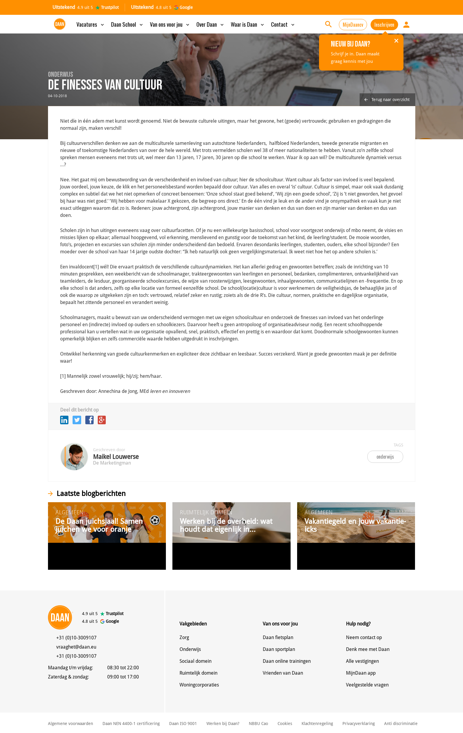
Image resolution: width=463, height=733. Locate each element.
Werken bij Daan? (222, 723)
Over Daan (210, 24)
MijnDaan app (361, 673)
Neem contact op (364, 637)
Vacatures (90, 24)
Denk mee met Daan (368, 649)
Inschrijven (384, 24)
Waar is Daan (248, 24)
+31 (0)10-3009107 (76, 638)
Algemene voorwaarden (70, 723)
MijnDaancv (353, 24)
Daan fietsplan (278, 637)
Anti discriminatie (401, 723)
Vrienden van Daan (283, 673)
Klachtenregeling (317, 723)
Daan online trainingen (287, 661)
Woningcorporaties (199, 685)
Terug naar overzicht (387, 99)
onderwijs (385, 456)
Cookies (285, 723)
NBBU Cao (258, 723)
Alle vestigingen (362, 661)
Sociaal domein (196, 661)
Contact (283, 24)
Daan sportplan (279, 649)
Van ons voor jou (170, 24)
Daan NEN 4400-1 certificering (131, 723)
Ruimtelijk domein (198, 673)
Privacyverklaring (358, 723)
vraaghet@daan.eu (76, 647)
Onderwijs (190, 649)
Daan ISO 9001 (183, 723)
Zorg (184, 637)
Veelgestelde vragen (367, 685)
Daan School (127, 24)
